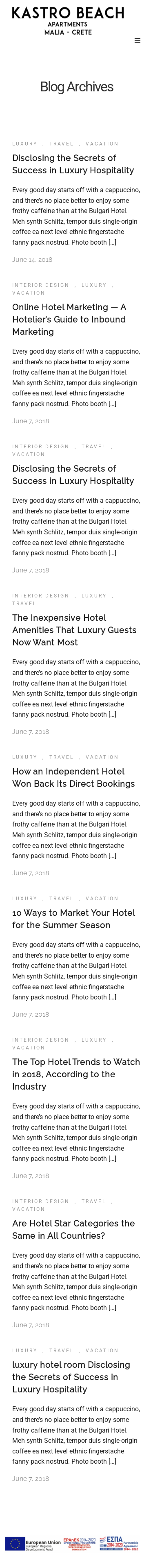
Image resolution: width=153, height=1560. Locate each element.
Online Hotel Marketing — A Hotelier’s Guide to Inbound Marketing (69, 319)
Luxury (25, 144)
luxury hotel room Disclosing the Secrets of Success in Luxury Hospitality (71, 1377)
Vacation (102, 144)
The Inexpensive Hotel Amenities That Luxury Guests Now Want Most (74, 630)
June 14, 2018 (32, 259)
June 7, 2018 (30, 421)
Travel (61, 144)
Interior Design (41, 285)
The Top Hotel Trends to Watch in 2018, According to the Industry (76, 1074)
